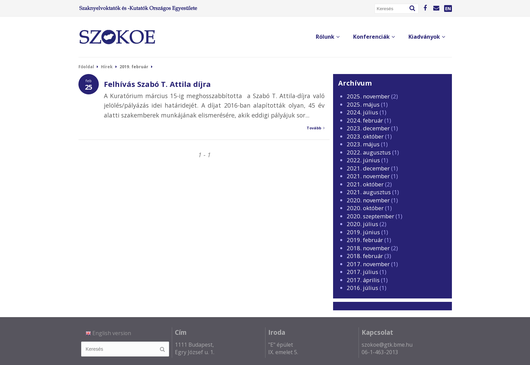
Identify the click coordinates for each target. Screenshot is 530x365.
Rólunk (328, 36)
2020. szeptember (370, 216)
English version (108, 333)
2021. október (365, 184)
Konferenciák (374, 36)
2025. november (368, 96)
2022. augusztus (369, 152)
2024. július (362, 112)
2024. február (365, 120)
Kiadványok (426, 36)
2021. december (368, 168)
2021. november (368, 176)
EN (448, 8)
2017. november (368, 264)
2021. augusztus (369, 192)
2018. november (368, 248)
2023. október (365, 136)
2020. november (368, 200)
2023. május (363, 144)
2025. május (363, 104)
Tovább (316, 127)
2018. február (365, 256)
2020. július (362, 224)
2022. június (363, 160)
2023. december (368, 128)
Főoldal (86, 67)
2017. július (362, 272)
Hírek (107, 67)
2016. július (362, 288)
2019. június (363, 232)
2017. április (363, 280)
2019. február (365, 240)
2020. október (365, 208)
